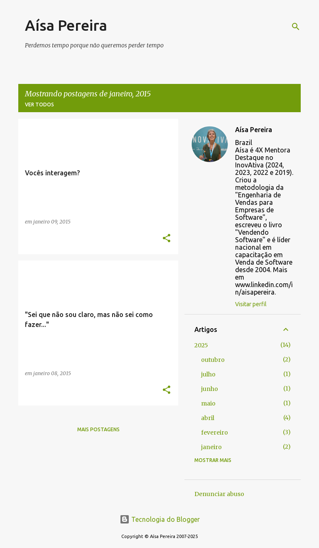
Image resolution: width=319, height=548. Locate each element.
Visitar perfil (251, 304)
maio (208, 403)
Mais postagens (98, 429)
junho (209, 389)
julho (208, 374)
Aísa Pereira (66, 25)
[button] (167, 238)
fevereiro (214, 432)
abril (207, 418)
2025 (201, 345)
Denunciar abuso (219, 494)
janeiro (211, 447)
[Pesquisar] (296, 27)
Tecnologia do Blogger (160, 519)
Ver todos (39, 104)
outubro (213, 360)
